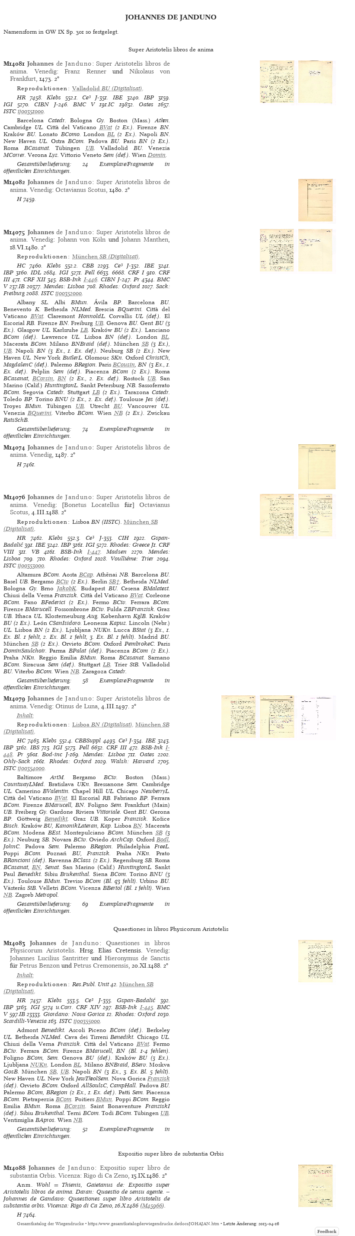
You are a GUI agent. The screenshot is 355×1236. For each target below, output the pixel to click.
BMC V (84, 104)
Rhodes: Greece (130, 544)
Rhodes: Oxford (119, 286)
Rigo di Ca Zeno (105, 1175)
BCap (86, 574)
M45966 (152, 1205)
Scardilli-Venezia (25, 1021)
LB (84, 330)
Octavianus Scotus (80, 190)
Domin (157, 155)
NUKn (38, 1064)
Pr (137, 279)
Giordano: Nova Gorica (74, 1014)
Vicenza (69, 1175)
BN (62, 378)
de (59, 63)
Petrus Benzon (39, 965)
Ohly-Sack (16, 761)
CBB (88, 265)
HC (21, 265)
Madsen (116, 551)
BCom (63, 1099)
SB (145, 343)
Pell (90, 272)
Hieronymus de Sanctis (137, 958)
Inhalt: (25, 715)
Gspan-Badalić (136, 1000)
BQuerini (39, 413)
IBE (118, 97)
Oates (146, 104)
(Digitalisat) (107, 88)
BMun (104, 1099)
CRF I (136, 272)
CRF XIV (88, 1007)
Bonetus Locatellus (91, 505)
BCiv (62, 581)
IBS (34, 747)
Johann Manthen (145, 239)
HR (21, 97)
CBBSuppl (88, 740)
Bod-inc (52, 754)
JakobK (66, 588)
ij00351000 (31, 111)
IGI (8, 104)
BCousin (124, 364)
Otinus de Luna (76, 706)
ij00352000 (68, 293)
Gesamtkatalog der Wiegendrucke (50, 1223)
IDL (36, 272)
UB (90, 148)
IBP (149, 97)
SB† (114, 581)
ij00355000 (87, 1021)
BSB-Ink (70, 279)
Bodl (163, 839)
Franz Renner (85, 71)
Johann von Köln (82, 239)
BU (118, 406)
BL (111, 134)
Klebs (54, 97)
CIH (123, 538)
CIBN (41, 104)
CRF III (116, 747)
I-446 (90, 279)
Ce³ (86, 97)
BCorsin (42, 378)
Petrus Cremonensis (101, 965)
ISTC (9, 111)
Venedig (46, 71)
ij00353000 (31, 565)
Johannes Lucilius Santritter (49, 958)
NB (118, 413)
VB (35, 551)
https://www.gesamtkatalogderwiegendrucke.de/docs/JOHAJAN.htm (153, 1223)
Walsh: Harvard (132, 761)
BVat (105, 127)
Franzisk (158, 1078)
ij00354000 (31, 768)
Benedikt (56, 818)
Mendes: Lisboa (64, 286)
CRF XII (34, 279)
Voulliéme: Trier (132, 558)
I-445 (146, 1007)
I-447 (93, 551)
